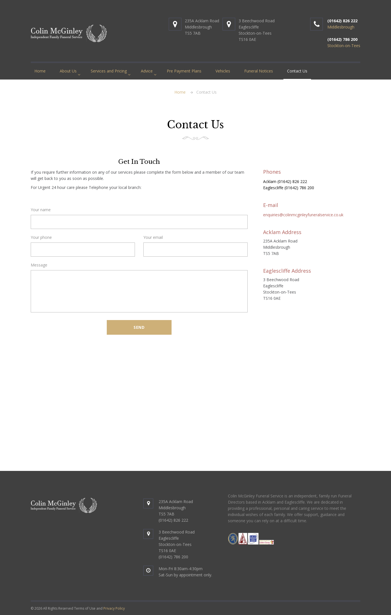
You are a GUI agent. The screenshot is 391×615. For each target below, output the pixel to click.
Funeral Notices (258, 71)
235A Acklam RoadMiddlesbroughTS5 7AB (202, 27)
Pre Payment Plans (184, 71)
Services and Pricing (109, 71)
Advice (147, 71)
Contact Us (297, 71)
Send (139, 327)
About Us (68, 71)
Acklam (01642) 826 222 (285, 181)
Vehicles (223, 71)
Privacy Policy (114, 608)
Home (40, 71)
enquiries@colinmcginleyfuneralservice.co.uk (303, 214)
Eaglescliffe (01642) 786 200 (288, 187)
